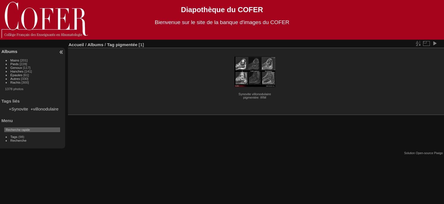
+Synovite (18, 109)
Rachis (15, 82)
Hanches (17, 71)
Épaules (16, 75)
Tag (110, 44)
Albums (9, 51)
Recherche (18, 140)
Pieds (14, 64)
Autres (15, 78)
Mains (14, 60)
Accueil (76, 44)
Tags (14, 137)
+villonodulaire (45, 109)
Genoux (16, 67)
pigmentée (126, 44)
